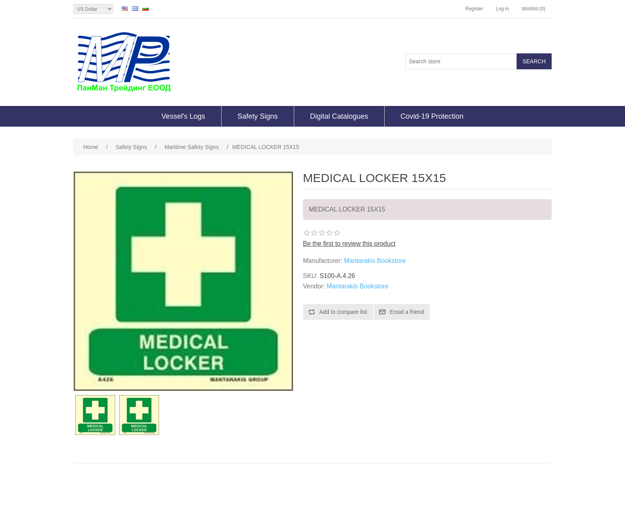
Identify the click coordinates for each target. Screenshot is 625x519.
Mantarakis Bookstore (375, 260)
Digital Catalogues (339, 116)
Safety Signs (258, 116)
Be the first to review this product (349, 243)
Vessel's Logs (183, 116)
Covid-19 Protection (432, 116)
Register (474, 9)
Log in (502, 9)
